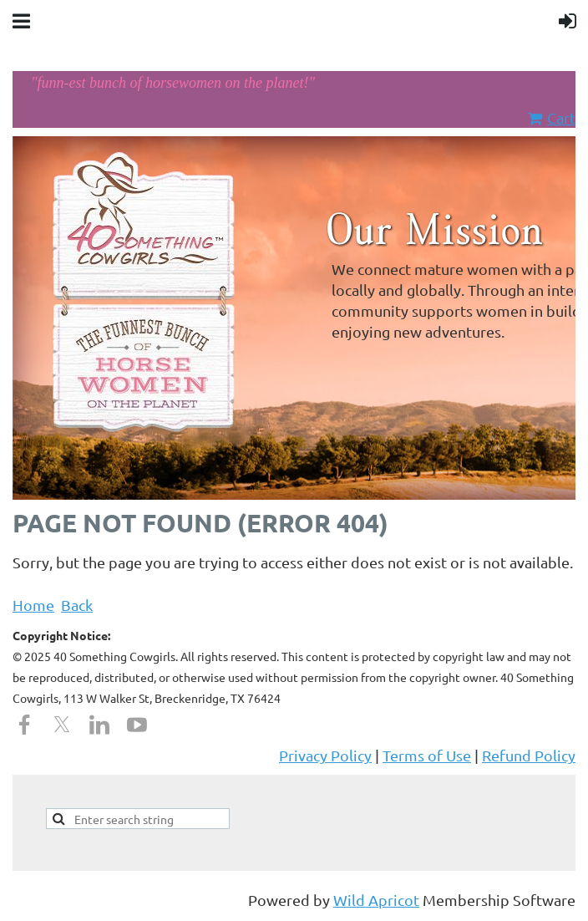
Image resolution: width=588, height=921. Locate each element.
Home (33, 604)
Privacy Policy (325, 755)
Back (77, 604)
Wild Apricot (376, 899)
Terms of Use (427, 755)
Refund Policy (528, 755)
